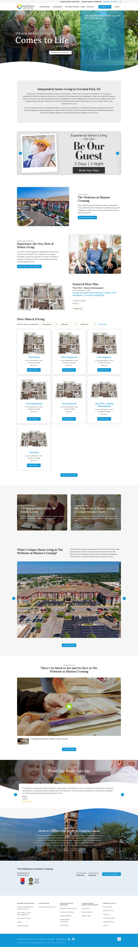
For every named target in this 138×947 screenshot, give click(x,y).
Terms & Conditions (61, 939)
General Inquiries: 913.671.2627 (70, 1)
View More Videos (69, 749)
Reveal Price (78, 308)
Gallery (83, 7)
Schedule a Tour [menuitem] (108, 910)
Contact (117, 7)
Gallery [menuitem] (19, 922)
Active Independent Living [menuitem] (47, 907)
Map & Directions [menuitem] (108, 922)
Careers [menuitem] (105, 925)
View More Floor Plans (69, 475)
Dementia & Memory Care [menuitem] (68, 908)
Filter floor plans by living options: (28, 324)
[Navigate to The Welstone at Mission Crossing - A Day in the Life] (69, 741)
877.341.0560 (42, 939)
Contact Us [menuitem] (106, 914)
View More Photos (69, 645)
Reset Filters (103, 324)
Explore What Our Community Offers (69, 850)
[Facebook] (119, 939)
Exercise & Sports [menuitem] (87, 912)
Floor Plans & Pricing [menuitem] (24, 918)
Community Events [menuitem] (109, 918)
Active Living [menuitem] (85, 908)
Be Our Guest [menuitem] (107, 907)
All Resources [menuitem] (64, 925)
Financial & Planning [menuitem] (66, 912)
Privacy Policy (50, 939)
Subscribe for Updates (110, 1)
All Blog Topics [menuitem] (86, 916)
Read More (25, 525)
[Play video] (69, 706)
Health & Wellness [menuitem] (66, 916)
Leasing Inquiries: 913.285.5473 (91, 1)
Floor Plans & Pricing (72, 7)
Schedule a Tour (105, 7)
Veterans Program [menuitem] (23, 926)
